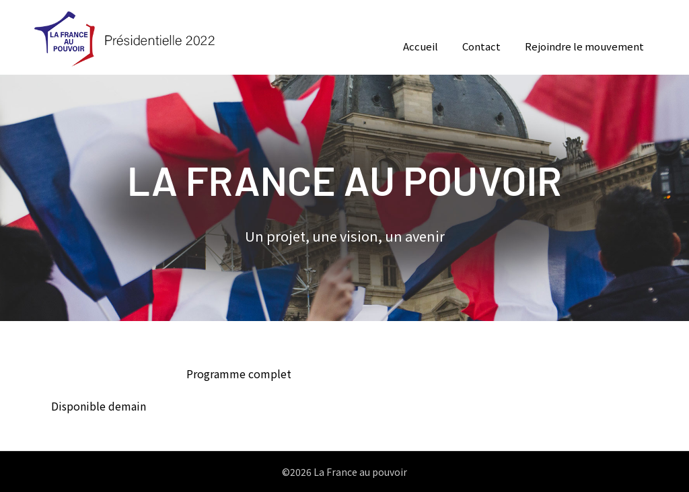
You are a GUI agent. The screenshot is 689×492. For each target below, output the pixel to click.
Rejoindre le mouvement (584, 46)
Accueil (420, 46)
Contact (481, 46)
